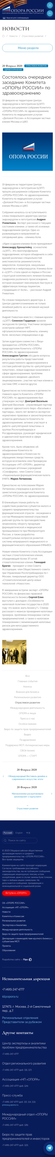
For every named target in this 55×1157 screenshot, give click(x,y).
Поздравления (28, 740)
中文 (28, 833)
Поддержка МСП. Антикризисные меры (27, 745)
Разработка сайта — (17, 959)
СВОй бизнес (27, 750)
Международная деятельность (27, 708)
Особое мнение (27, 724)
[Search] (19, 840)
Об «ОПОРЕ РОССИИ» (13, 903)
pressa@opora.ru (10, 1105)
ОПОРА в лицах (27, 713)
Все (27, 676)
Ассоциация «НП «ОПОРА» (15, 907)
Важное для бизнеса (27, 692)
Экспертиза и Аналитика (14, 925)
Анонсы (27, 686)
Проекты (6, 946)
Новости (13, 36)
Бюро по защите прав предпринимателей (27, 729)
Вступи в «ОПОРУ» (16, 893)
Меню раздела (28, 48)
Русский (8, 833)
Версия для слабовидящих (16, 18)
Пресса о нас (27, 718)
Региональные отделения (20, 1018)
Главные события (27, 681)
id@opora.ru (10, 996)
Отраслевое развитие (32, 36)
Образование (8, 950)
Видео (27, 734)
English (19, 833)
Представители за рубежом (22, 1022)
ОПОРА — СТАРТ (27, 756)
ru (50, 13)
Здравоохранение (13, 70)
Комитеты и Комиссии (13, 916)
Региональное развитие (27, 697)
